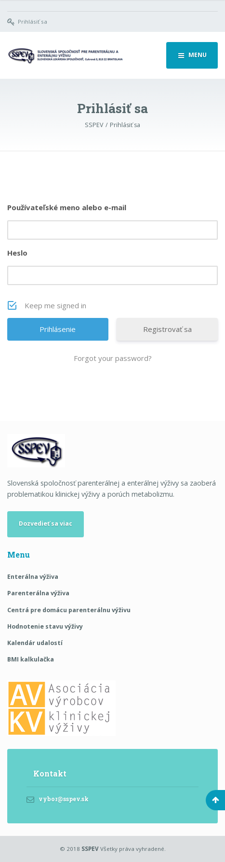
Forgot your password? (113, 358)
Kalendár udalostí (35, 643)
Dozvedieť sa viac (45, 523)
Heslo (17, 253)
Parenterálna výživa (38, 593)
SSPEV (90, 848)
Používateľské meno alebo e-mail (66, 207)
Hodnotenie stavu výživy (45, 626)
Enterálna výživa (32, 577)
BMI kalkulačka (30, 659)
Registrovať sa (167, 329)
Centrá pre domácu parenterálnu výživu (69, 610)
